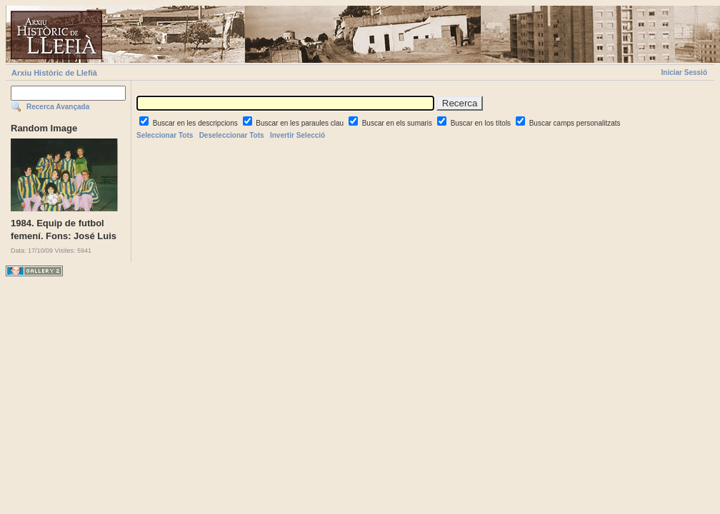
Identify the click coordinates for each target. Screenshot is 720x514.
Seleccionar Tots (164, 135)
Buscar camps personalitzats (575, 123)
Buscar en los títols (482, 123)
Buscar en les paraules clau (301, 123)
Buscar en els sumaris (398, 123)
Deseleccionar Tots (231, 135)
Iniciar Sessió (684, 72)
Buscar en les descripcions (196, 123)
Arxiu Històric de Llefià (54, 73)
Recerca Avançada (57, 107)
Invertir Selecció (297, 135)
